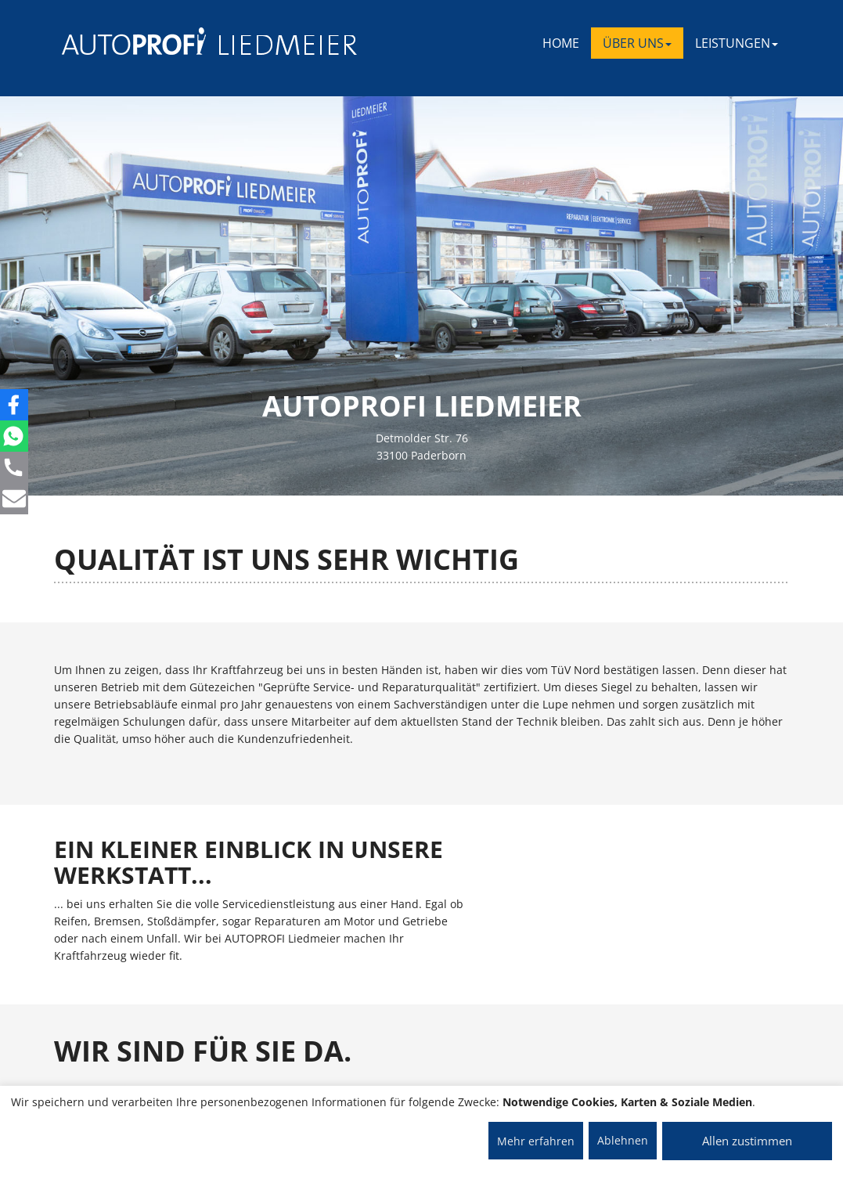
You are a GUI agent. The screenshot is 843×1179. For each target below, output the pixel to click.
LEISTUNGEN (736, 43)
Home (560, 43)
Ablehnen (622, 1140)
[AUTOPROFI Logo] (124, 41)
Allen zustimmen (747, 1140)
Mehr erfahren (536, 1141)
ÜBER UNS (637, 43)
